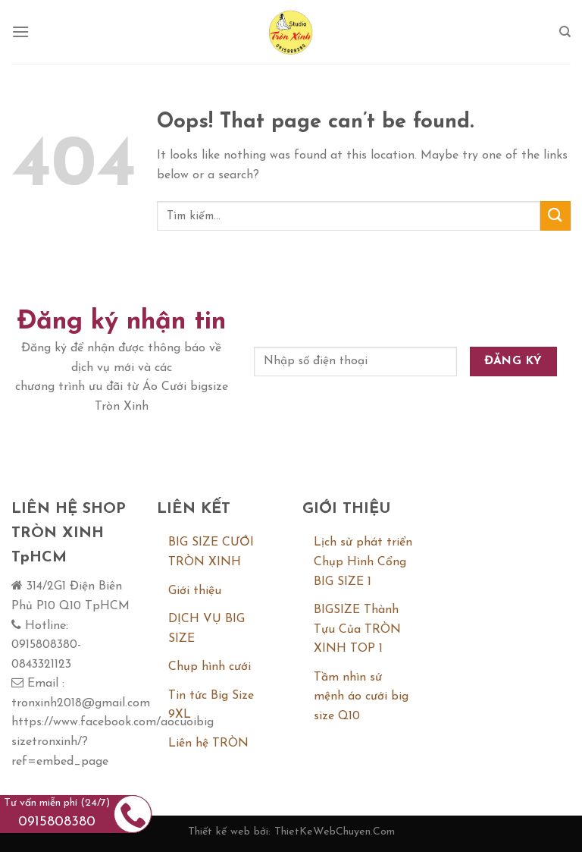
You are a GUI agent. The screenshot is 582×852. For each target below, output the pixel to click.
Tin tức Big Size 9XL (211, 706)
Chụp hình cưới (209, 667)
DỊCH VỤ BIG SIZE (206, 629)
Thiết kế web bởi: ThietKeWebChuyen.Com (291, 832)
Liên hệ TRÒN (208, 743)
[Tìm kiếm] (565, 31)
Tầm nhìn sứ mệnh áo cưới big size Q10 (361, 696)
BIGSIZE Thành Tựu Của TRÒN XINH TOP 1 (357, 629)
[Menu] (20, 31)
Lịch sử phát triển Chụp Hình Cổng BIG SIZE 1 (363, 561)
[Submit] (555, 216)
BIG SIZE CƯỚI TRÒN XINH (211, 552)
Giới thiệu (194, 591)
